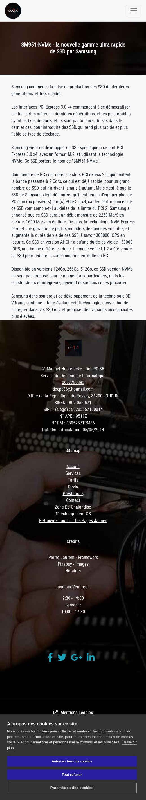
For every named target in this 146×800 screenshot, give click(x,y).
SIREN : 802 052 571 (73, 402)
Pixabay (65, 564)
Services (73, 473)
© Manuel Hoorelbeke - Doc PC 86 (73, 369)
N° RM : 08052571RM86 (73, 423)
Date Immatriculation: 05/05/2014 (73, 429)
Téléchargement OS (73, 513)
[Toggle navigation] (133, 10)
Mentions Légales (76, 712)
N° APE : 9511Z (73, 416)
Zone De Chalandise (73, 507)
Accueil (73, 466)
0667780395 (73, 382)
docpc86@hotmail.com (73, 389)
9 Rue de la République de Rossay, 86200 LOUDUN (73, 396)
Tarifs (73, 480)
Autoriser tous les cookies (72, 761)
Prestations (73, 493)
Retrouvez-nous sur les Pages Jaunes (73, 520)
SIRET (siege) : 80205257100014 (73, 409)
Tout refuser (72, 775)
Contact (73, 500)
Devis (73, 486)
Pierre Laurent (62, 557)
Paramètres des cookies (71, 788)
